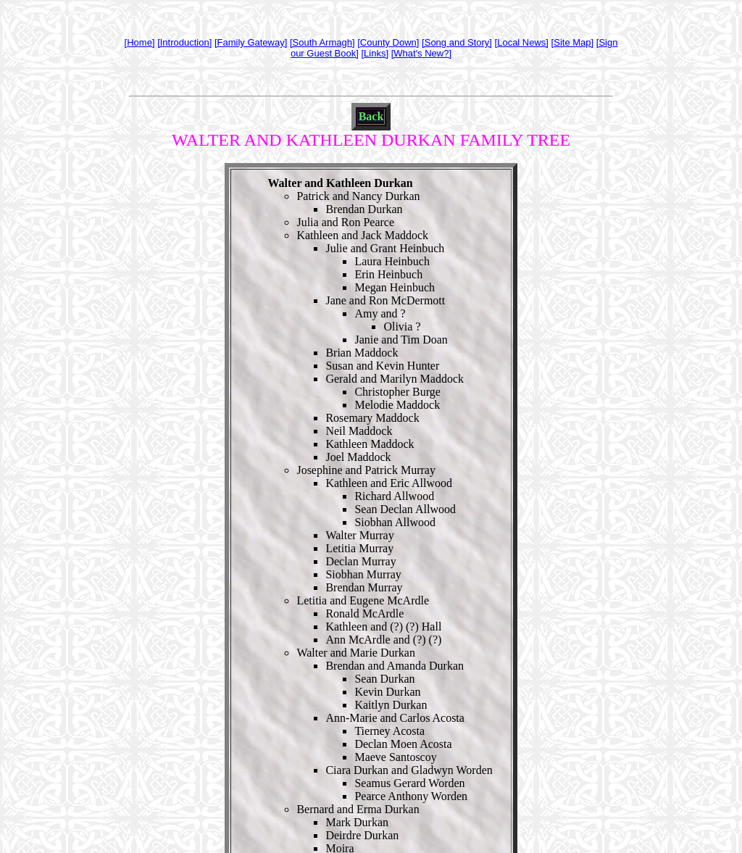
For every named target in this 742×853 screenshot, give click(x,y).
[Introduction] (184, 42)
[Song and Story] (457, 42)
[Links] (374, 53)
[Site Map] (572, 42)
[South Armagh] (322, 42)
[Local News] (522, 42)
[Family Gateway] (250, 42)
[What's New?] (421, 53)
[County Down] (388, 42)
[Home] (140, 42)
